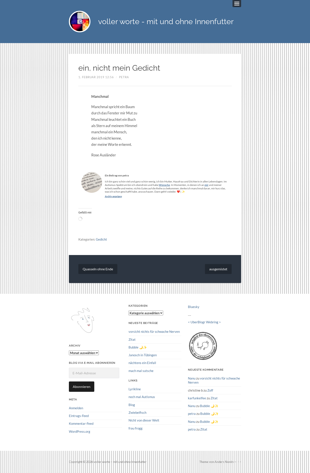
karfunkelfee (197, 398)
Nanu (191, 378)
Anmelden (76, 408)
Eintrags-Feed (79, 416)
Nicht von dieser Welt (144, 420)
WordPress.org (79, 431)
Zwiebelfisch (137, 412)
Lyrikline (135, 389)
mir (206, 185)
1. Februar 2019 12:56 (96, 77)
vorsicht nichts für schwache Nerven (154, 332)
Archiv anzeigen (113, 196)
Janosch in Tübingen (143, 355)
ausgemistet (218, 269)
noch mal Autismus (142, 397)
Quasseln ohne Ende (98, 269)
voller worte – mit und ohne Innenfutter (120, 462)
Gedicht (101, 239)
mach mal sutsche (141, 371)
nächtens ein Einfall (142, 363)
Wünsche (164, 185)
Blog (132, 404)
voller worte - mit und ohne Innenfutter (166, 21)
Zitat (132, 339)
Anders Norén (224, 462)
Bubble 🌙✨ (138, 347)
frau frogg (136, 428)
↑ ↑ (239, 462)
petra (124, 77)
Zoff (210, 390)
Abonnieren (81, 386)
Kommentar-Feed (81, 423)
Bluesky (193, 307)
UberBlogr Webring (204, 322)
